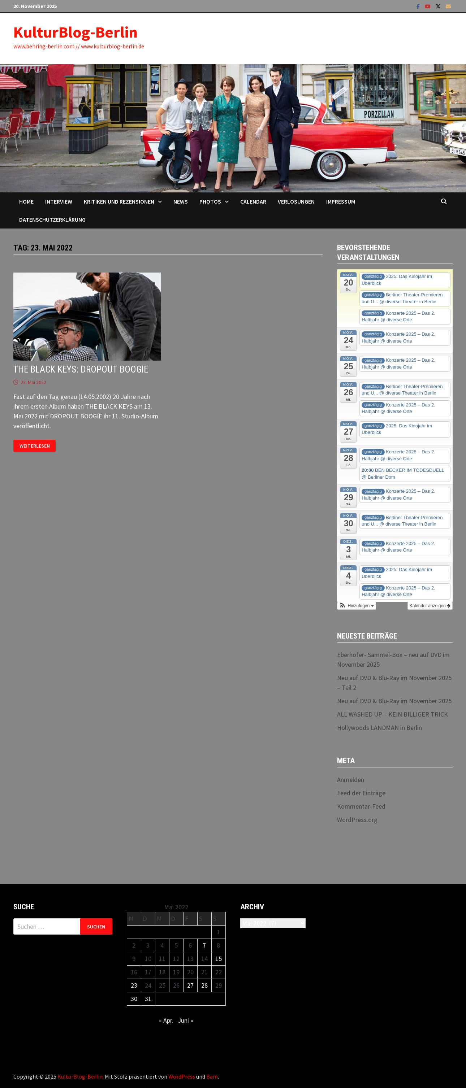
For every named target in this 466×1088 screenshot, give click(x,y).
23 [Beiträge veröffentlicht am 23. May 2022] (134, 985)
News (180, 201)
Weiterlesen (34, 446)
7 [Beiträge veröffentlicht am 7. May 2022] (204, 945)
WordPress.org (357, 819)
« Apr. (166, 1020)
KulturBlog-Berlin (75, 32)
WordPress (181, 1076)
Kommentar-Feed (361, 806)
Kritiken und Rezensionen (119, 201)
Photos (210, 201)
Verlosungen (296, 201)
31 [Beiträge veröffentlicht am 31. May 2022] (148, 999)
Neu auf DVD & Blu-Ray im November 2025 (394, 701)
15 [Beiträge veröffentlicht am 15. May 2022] (218, 958)
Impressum (340, 201)
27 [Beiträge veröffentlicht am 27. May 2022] (190, 985)
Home (26, 201)
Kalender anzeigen (430, 605)
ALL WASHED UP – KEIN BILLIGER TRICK (392, 714)
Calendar (253, 201)
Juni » (185, 1020)
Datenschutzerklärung (52, 219)
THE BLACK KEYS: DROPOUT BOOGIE (80, 369)
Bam (212, 1076)
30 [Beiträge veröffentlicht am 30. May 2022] (134, 999)
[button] (356, 605)
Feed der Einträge (361, 793)
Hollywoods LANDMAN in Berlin (379, 727)
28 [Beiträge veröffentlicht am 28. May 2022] (204, 985)
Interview (58, 201)
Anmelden (350, 779)
